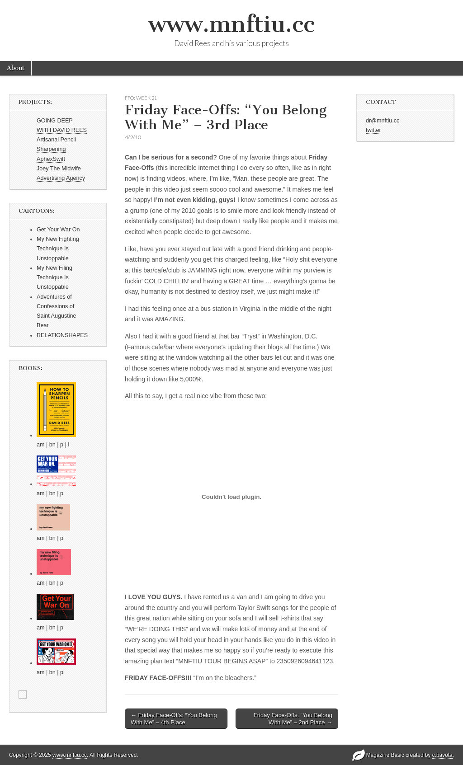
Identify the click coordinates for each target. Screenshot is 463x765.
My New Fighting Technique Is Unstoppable (58, 249)
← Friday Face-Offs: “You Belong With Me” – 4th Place (174, 719)
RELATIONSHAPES (62, 335)
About (15, 68)
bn (52, 444)
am (41, 444)
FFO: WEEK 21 (141, 98)
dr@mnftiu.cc (382, 120)
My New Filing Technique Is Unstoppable (54, 278)
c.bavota (442, 755)
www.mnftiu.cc (231, 24)
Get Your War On (58, 229)
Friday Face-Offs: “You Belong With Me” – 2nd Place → (293, 719)
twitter (373, 130)
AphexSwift (51, 159)
